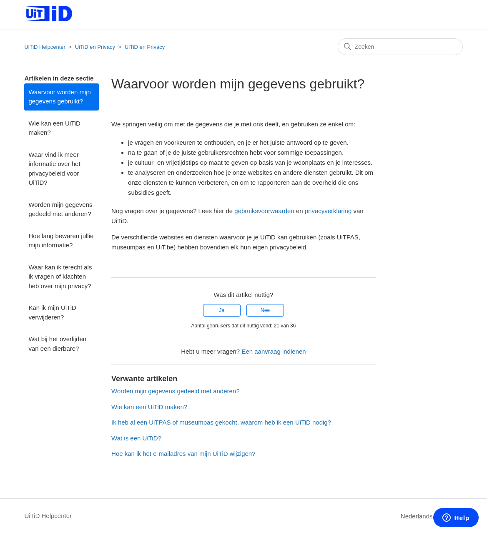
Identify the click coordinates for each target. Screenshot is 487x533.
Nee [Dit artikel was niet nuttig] (265, 310)
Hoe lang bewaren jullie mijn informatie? (60, 240)
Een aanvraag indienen (273, 351)
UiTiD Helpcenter (44, 47)
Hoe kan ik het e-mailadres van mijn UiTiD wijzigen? (183, 453)
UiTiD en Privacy (95, 47)
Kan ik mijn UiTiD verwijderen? (52, 312)
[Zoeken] (400, 46)
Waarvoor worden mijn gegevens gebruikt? (59, 96)
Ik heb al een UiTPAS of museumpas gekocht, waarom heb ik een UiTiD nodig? (221, 422)
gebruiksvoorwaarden (264, 210)
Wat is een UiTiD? (136, 438)
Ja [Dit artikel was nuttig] (222, 310)
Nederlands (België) (432, 516)
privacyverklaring (328, 210)
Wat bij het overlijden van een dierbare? (57, 343)
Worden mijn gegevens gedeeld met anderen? (60, 209)
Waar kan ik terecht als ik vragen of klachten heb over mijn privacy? (60, 276)
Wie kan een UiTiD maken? (54, 128)
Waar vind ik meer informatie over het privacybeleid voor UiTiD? (54, 168)
